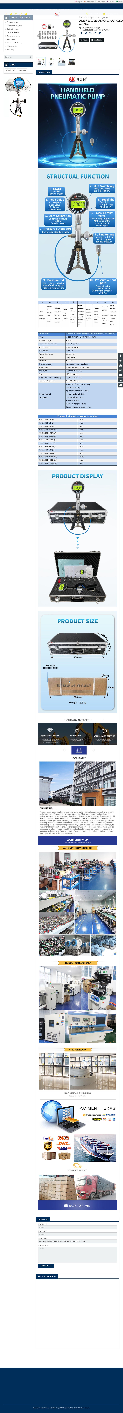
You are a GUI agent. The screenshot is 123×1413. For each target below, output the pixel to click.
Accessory (10, 62)
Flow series (11, 51)
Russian (111, 2)
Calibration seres (12, 41)
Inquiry (84, 52)
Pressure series (12, 34)
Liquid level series (13, 44)
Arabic (119, 2)
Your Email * (42, 1244)
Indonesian (100, 2)
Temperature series (13, 48)
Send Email (96, 52)
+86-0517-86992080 (12, 6)
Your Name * (42, 1236)
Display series (12, 58)
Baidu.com (22, 82)
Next (74, 48)
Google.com (10, 82)
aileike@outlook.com (29, 6)
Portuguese (89, 2)
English (78, 2)
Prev (39, 48)
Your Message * (43, 1259)
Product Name (43, 1251)
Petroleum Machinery (14, 55)
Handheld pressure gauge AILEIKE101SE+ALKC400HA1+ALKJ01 (96, 40)
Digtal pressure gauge (14, 38)
